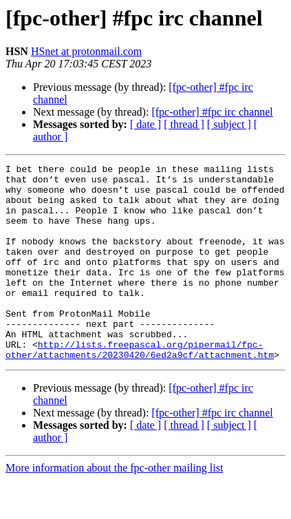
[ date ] (145, 124)
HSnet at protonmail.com (86, 51)
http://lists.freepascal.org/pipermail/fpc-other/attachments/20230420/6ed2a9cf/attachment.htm (140, 387)
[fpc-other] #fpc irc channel (211, 112)
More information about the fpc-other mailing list (114, 507)
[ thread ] (184, 124)
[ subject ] (229, 124)
